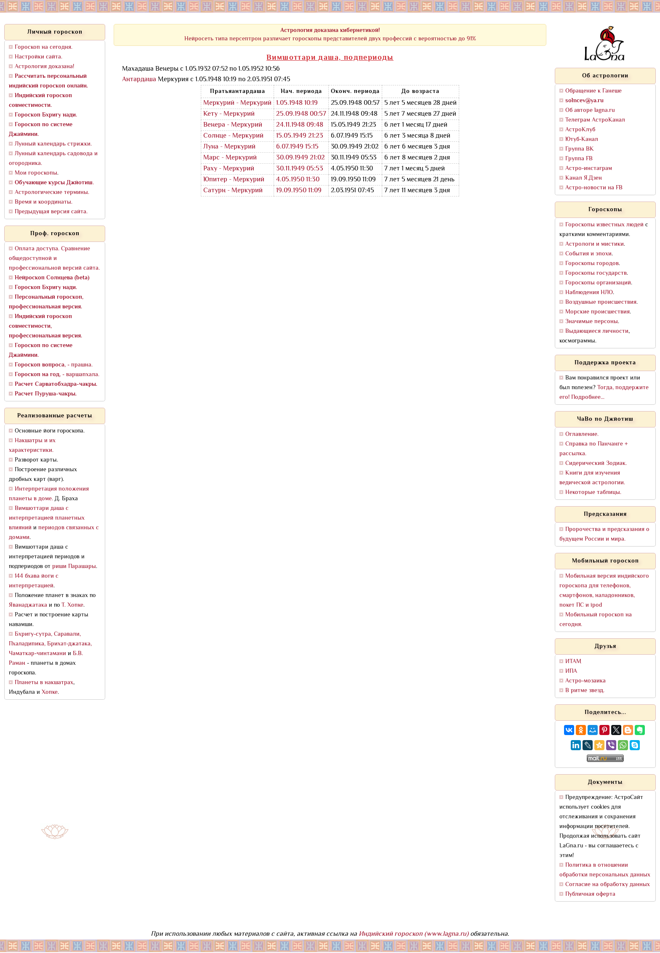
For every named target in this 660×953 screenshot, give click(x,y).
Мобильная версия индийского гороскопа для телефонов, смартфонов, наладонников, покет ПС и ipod (604, 590)
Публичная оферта (590, 894)
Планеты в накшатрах (44, 683)
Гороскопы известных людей (604, 225)
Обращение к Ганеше (593, 91)
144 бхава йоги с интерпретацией (34, 581)
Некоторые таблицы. (593, 492)
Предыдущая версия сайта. (51, 212)
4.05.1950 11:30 (297, 180)
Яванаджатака (28, 605)
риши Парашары (74, 566)
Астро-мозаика (585, 681)
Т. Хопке (72, 605)
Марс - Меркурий (230, 158)
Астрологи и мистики (594, 244)
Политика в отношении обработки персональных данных (604, 870)
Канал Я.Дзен (583, 178)
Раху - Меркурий (228, 169)
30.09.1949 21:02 (300, 158)
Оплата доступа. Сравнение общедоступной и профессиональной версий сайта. (54, 258)
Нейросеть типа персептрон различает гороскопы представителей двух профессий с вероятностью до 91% (330, 35)
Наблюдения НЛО (589, 292)
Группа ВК (579, 149)
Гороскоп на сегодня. (43, 47)
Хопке (50, 692)
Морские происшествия (597, 312)
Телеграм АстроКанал (595, 120)
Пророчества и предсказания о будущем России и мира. (604, 534)
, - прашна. (54, 365)
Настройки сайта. (38, 57)
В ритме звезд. (584, 691)
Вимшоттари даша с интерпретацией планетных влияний (47, 518)
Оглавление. (582, 434)
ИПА (571, 671)
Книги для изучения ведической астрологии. (592, 478)
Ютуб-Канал (581, 139)
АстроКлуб (580, 130)
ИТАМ (573, 661)
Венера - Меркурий (232, 125)
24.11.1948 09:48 (299, 125)
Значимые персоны (591, 322)
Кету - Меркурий (229, 114)
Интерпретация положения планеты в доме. (49, 494)
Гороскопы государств (596, 273)
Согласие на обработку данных (607, 884)
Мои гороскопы (36, 173)
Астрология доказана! (44, 67)
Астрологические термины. (52, 192)
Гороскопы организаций (598, 283)
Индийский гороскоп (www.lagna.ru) (413, 934)
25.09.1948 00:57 (301, 114)
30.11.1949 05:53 (299, 169)
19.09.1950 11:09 (299, 191)
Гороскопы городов (592, 263)
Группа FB (579, 159)
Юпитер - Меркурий (233, 180)
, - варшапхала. (57, 375)
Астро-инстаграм (588, 168)
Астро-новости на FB (594, 188)
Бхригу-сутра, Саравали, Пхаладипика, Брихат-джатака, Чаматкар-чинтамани (50, 643)
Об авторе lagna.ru (590, 110)
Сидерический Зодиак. (596, 463)
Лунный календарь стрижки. (53, 144)
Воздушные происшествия (600, 302)
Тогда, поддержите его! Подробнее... (604, 392)
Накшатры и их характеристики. (32, 445)
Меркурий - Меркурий (237, 103)
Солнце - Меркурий (233, 136)
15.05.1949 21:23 (299, 136)
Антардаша (139, 79)
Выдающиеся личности (596, 331)
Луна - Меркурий (229, 147)
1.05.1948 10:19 (297, 103)
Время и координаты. (43, 202)
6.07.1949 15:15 (297, 147)
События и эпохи (588, 254)
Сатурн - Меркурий (233, 191)
